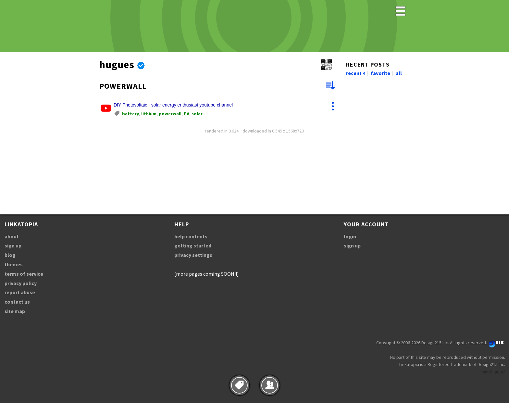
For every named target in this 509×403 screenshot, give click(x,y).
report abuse (20, 292)
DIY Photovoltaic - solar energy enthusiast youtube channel (173, 104)
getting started (192, 245)
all (399, 73)
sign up (13, 245)
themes (14, 264)
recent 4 (355, 73)
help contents (190, 236)
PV (186, 114)
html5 (486, 372)
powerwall (170, 114)
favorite (380, 73)
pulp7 (500, 372)
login (350, 236)
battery (130, 114)
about (12, 236)
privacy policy (21, 283)
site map (15, 311)
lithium (148, 114)
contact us (17, 301)
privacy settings (193, 255)
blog (10, 255)
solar (197, 114)
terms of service (24, 274)
